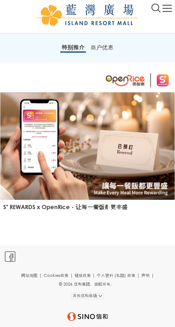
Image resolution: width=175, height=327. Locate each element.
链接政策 (83, 275)
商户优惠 (101, 47)
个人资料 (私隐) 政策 (116, 275)
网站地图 (29, 275)
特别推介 (73, 47)
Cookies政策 (56, 275)
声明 (145, 275)
